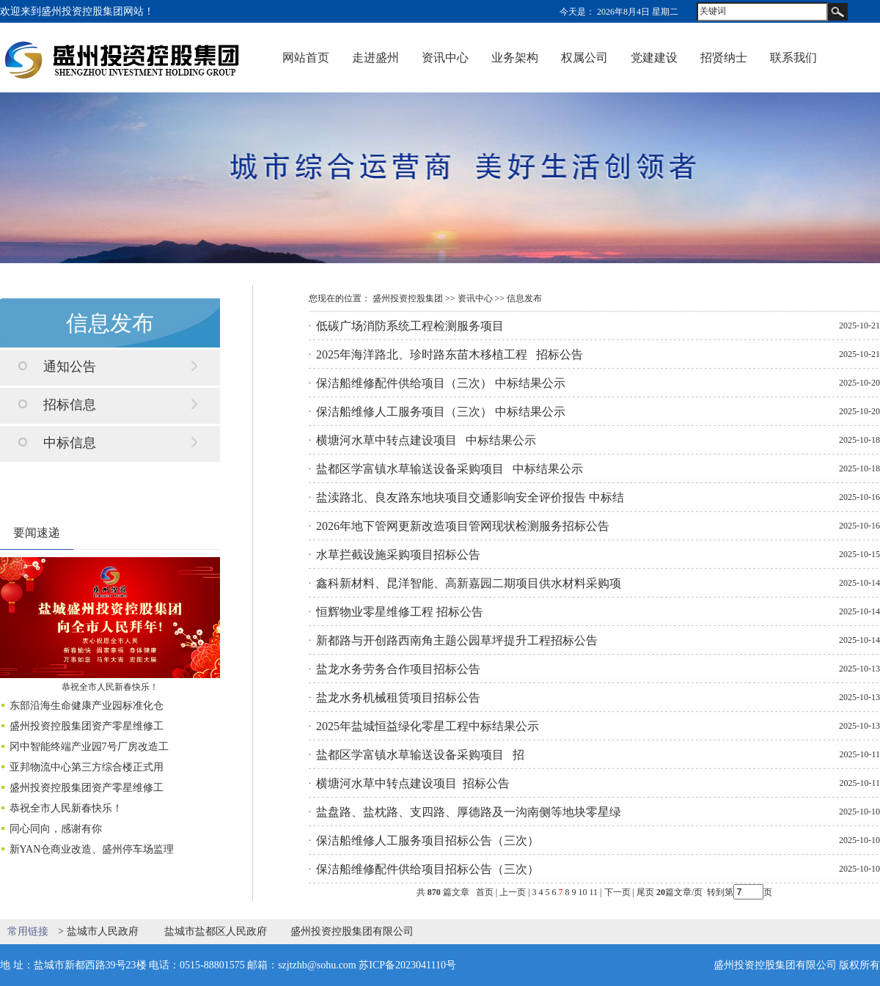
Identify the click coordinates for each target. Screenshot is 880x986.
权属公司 (584, 57)
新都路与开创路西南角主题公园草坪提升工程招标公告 (457, 640)
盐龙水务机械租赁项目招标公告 (398, 697)
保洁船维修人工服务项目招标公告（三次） (427, 840)
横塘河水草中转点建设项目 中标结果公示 (426, 440)
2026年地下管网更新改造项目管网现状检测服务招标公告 (462, 526)
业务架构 (514, 57)
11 (594, 892)
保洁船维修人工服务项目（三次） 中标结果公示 (440, 411)
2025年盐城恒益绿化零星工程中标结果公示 (427, 726)
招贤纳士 (723, 57)
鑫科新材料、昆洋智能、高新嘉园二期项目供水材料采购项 (468, 583)
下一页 (617, 892)
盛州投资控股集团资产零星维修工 (87, 726)
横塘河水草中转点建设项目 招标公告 (413, 783)
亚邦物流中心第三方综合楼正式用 (87, 767)
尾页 (644, 892)
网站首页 (305, 57)
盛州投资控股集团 (408, 298)
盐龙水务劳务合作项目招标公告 (398, 669)
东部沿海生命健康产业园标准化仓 (87, 705)
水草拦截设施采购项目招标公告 (398, 554)
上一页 (512, 892)
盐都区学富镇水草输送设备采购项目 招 (420, 754)
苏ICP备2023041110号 (407, 965)
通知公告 (69, 366)
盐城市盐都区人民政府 (215, 931)
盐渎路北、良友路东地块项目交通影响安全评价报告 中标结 (470, 497)
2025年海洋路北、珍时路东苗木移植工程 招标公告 (449, 354)
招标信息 (69, 404)
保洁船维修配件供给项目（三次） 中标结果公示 (440, 383)
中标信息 (69, 442)
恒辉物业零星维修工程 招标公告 (399, 612)
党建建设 (654, 57)
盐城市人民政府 (103, 931)
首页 (485, 892)
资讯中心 (445, 57)
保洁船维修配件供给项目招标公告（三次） (427, 869)
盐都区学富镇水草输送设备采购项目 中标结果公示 (449, 469)
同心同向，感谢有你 (56, 828)
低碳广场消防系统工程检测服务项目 (410, 326)
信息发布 (524, 298)
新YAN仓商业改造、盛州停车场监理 (92, 849)
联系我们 (793, 57)
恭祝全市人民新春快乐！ (110, 687)
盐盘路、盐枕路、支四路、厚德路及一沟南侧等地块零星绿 (468, 812)
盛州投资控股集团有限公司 (352, 931)
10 (583, 892)
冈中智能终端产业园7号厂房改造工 (89, 746)
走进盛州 (375, 57)
